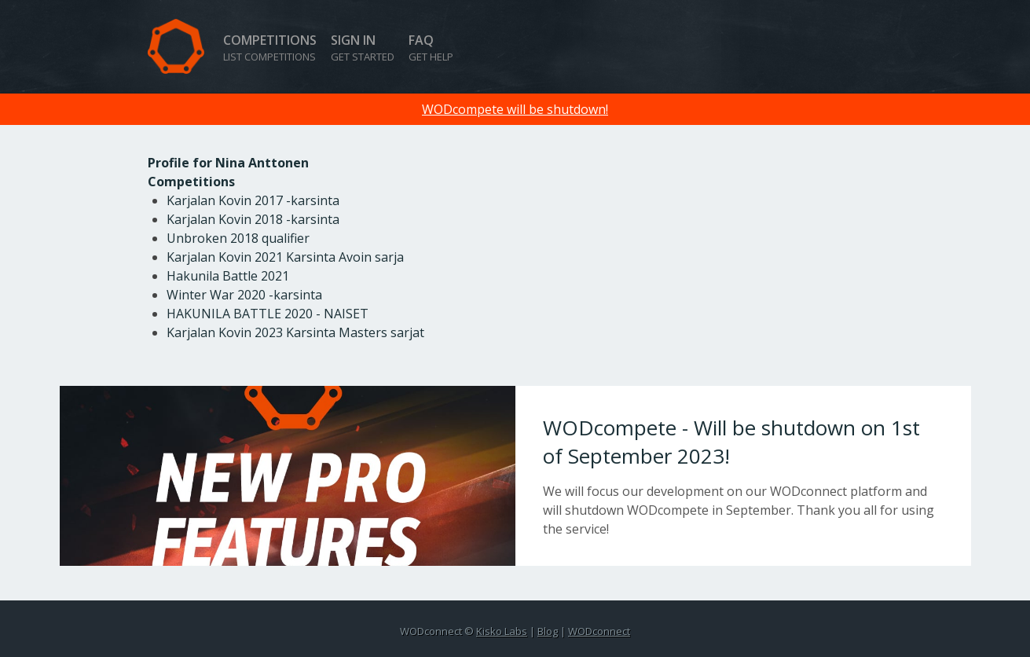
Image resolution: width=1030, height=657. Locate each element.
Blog (547, 631)
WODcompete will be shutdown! (515, 109)
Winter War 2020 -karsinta (244, 294)
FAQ (431, 47)
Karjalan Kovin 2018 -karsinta (253, 219)
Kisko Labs (501, 631)
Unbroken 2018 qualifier (238, 238)
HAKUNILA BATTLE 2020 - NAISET (267, 313)
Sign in (362, 47)
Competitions (270, 47)
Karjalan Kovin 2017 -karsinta (253, 200)
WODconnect (599, 631)
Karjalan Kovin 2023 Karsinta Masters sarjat (295, 332)
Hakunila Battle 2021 (228, 275)
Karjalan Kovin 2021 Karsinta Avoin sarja (285, 257)
